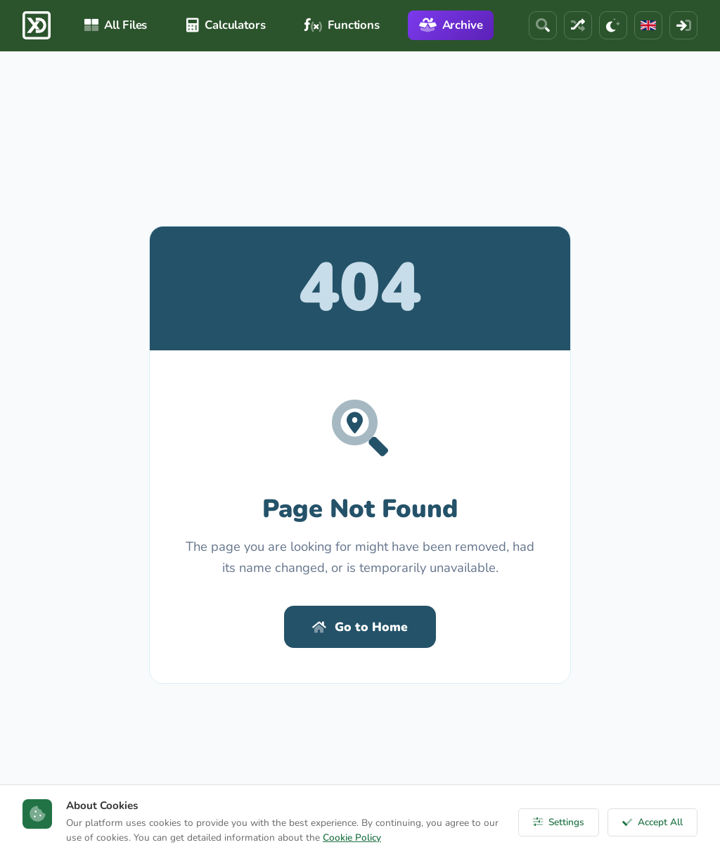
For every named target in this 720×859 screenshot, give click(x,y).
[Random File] (578, 25)
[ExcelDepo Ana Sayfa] (36, 25)
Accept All (652, 822)
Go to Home (360, 626)
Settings (558, 822)
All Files (115, 25)
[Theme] (613, 25)
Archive (451, 25)
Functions (341, 25)
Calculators (225, 25)
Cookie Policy (352, 837)
